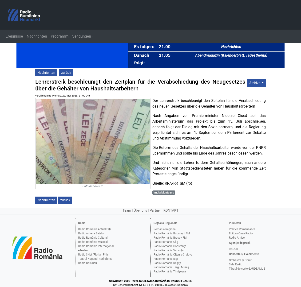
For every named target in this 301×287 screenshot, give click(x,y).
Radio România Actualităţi (94, 229)
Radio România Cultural (93, 237)
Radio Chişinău (87, 263)
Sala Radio (235, 264)
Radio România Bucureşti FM (172, 233)
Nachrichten (37, 36)
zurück (66, 72)
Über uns (140, 211)
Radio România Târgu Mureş (171, 267)
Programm (59, 36)
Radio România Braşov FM (170, 237)
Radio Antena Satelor (91, 233)
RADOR (233, 249)
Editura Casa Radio (241, 233)
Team (127, 211)
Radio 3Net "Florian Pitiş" (94, 254)
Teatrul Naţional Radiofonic (95, 258)
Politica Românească (242, 229)
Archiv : (255, 83)
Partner (155, 211)
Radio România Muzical (93, 242)
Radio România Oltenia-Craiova (173, 254)
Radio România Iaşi (166, 258)
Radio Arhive (237, 237)
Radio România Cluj (166, 242)
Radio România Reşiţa (167, 263)
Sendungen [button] (81, 36)
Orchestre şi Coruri (240, 260)
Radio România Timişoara (170, 271)
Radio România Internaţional (96, 246)
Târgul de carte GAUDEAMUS (247, 268)
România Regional (165, 229)
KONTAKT (170, 211)
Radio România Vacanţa (169, 250)
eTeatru (83, 250)
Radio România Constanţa (170, 246)
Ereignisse (14, 36)
